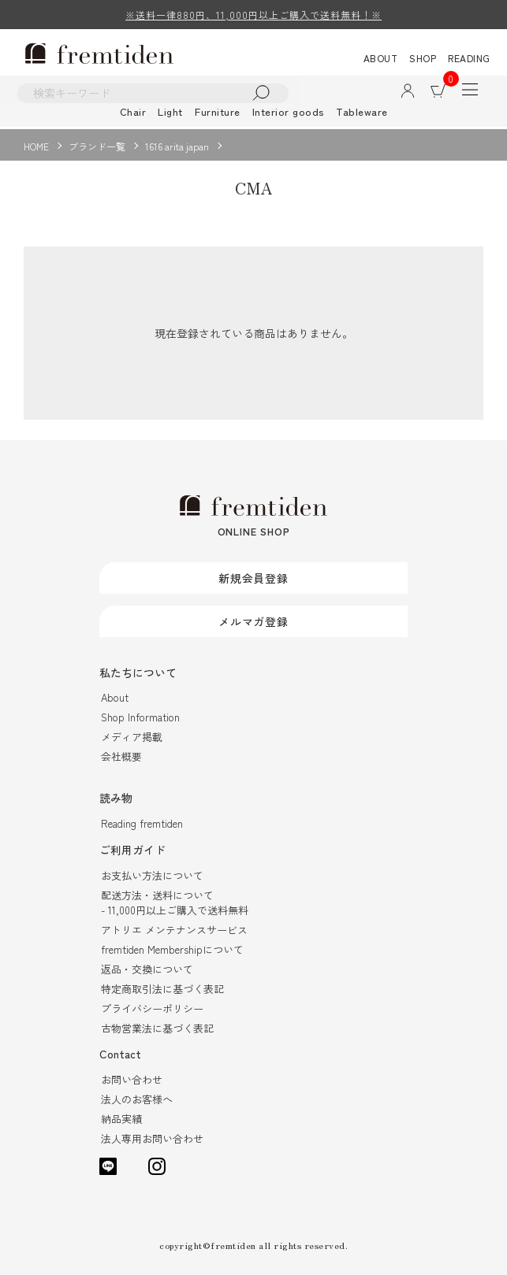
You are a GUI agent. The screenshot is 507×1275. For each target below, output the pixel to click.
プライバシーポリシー (152, 1008)
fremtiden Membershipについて (172, 949)
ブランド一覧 (97, 146)
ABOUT (380, 58)
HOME (36, 146)
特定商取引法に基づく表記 (162, 988)
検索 (264, 93)
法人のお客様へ (137, 1099)
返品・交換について (147, 969)
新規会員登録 (253, 578)
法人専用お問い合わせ (152, 1138)
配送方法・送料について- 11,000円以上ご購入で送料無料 (174, 902)
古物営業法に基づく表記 (157, 1028)
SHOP (422, 58)
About (115, 698)
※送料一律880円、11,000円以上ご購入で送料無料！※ (253, 14)
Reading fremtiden (142, 824)
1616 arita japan (177, 146)
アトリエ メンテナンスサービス (174, 929)
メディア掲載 (131, 737)
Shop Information (140, 717)
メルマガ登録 (253, 621)
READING (469, 58)
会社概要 (121, 757)
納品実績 (121, 1118)
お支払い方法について (152, 875)
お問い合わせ (131, 1079)
